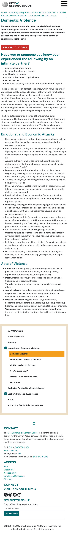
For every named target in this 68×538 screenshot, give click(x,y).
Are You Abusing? (19, 371)
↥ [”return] (34, 423)
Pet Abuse (15, 382)
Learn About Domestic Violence (23, 348)
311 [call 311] (10, 447)
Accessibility (10, 473)
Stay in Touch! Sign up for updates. (21, 504)
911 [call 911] (19, 453)
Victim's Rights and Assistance (23, 394)
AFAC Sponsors (16, 336)
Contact (12, 342)
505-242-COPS (40, 456)
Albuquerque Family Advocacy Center (33, 12)
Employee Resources (14, 476)
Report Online (10, 450)
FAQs (10, 399)
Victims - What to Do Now (22, 365)
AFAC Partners (15, 331)
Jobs (6, 466)
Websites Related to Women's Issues (26, 388)
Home (4, 12)
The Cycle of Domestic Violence (25, 359)
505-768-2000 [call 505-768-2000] (22, 447)
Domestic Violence (19, 354)
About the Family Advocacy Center (25, 405)
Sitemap (8, 479)
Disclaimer (9, 470)
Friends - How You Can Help (23, 376)
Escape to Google (15, 47)
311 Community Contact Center (23, 433)
